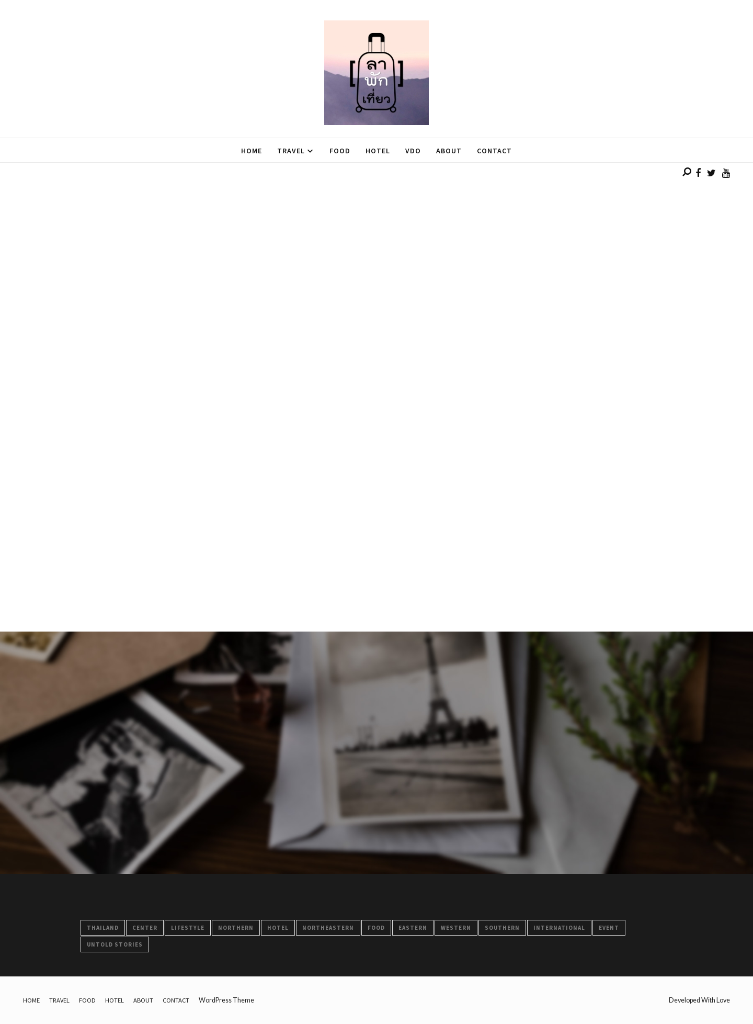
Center (144, 927)
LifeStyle (187, 927)
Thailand (103, 927)
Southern (502, 927)
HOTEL (278, 927)
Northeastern (328, 927)
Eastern (412, 927)
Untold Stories (115, 944)
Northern (236, 927)
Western (456, 927)
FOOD (376, 927)
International (559, 927)
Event (609, 927)
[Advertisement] (314, 236)
